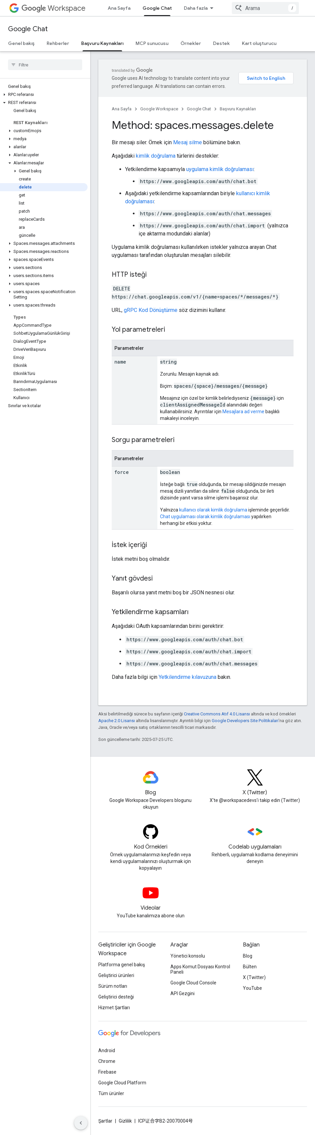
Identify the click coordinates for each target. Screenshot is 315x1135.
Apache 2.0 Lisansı (116, 720)
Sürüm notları (112, 986)
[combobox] (265, 8)
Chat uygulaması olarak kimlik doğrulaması (205, 516)
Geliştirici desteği (116, 996)
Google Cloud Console (193, 982)
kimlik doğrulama (155, 156)
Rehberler (58, 43)
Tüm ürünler (111, 1093)
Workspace (53, 8)
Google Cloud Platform (122, 1082)
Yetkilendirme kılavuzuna (187, 677)
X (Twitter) (254, 977)
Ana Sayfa (119, 8)
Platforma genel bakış (121, 964)
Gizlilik (125, 1121)
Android (106, 1050)
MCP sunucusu (152, 43)
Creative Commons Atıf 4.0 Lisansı (217, 713)
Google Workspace (159, 108)
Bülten (250, 966)
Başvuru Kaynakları (238, 108)
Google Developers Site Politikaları (245, 720)
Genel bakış (21, 43)
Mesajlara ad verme (243, 411)
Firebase (107, 1072)
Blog (247, 956)
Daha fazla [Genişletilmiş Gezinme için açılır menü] (196, 8)
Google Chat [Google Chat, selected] (157, 8)
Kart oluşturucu (259, 43)
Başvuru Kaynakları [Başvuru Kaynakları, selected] (102, 43)
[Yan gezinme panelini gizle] (81, 1123)
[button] (44, 95)
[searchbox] (45, 64)
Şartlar (105, 1121)
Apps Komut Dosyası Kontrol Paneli (200, 969)
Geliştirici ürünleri (116, 975)
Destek (221, 43)
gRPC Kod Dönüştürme (150, 310)
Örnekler (190, 43)
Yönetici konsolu (187, 956)
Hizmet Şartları (114, 1007)
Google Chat (28, 29)
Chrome (106, 1061)
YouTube (252, 988)
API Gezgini (182, 993)
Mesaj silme (187, 142)
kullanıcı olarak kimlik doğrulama (213, 509)
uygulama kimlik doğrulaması (220, 169)
